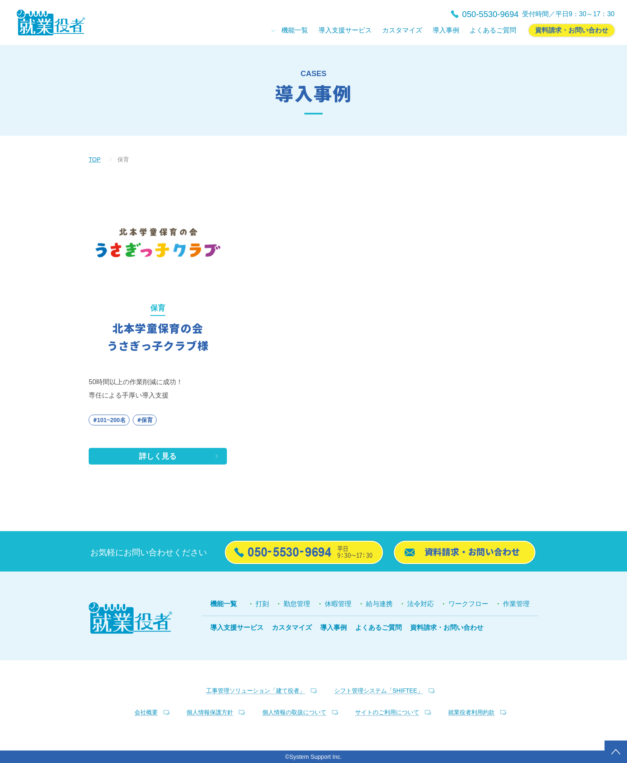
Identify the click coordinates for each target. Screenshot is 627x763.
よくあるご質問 (378, 627)
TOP (95, 159)
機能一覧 (223, 603)
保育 (147, 420)
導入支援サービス (237, 627)
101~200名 (111, 420)
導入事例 (333, 627)
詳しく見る (158, 456)
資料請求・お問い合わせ (446, 627)
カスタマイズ (292, 627)
